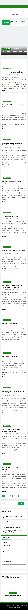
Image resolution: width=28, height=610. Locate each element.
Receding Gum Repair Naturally (12, 181)
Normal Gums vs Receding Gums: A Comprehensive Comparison (13, 286)
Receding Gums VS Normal (13, 595)
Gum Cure (5, 552)
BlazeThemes (17, 607)
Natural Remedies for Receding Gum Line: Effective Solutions (13, 144)
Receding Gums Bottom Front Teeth (13, 251)
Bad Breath (6, 542)
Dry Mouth (5, 548)
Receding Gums (6, 48)
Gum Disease (6, 555)
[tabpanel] (13, 590)
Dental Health (6, 545)
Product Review (7, 68)
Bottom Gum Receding (9, 356)
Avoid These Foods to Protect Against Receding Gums (11, 430)
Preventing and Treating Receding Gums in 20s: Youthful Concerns (13, 392)
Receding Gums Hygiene (15, 21)
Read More (5, 90)
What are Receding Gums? (10, 216)
